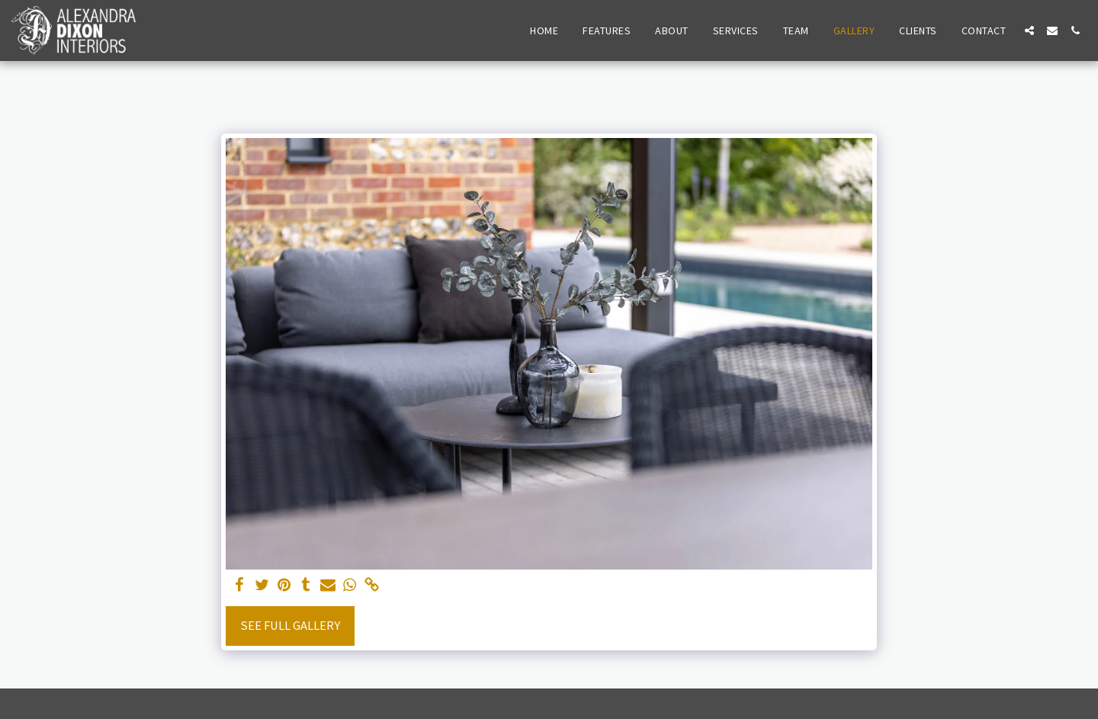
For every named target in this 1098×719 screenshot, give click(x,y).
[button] (1029, 30)
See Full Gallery (290, 626)
